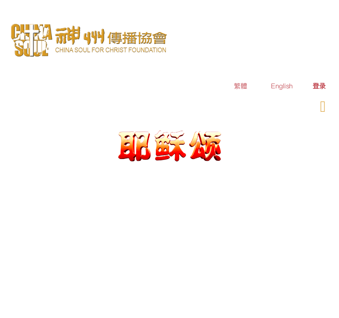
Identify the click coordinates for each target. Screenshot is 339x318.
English (282, 86)
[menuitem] (319, 86)
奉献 (283, 105)
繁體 (240, 86)
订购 (257, 105)
